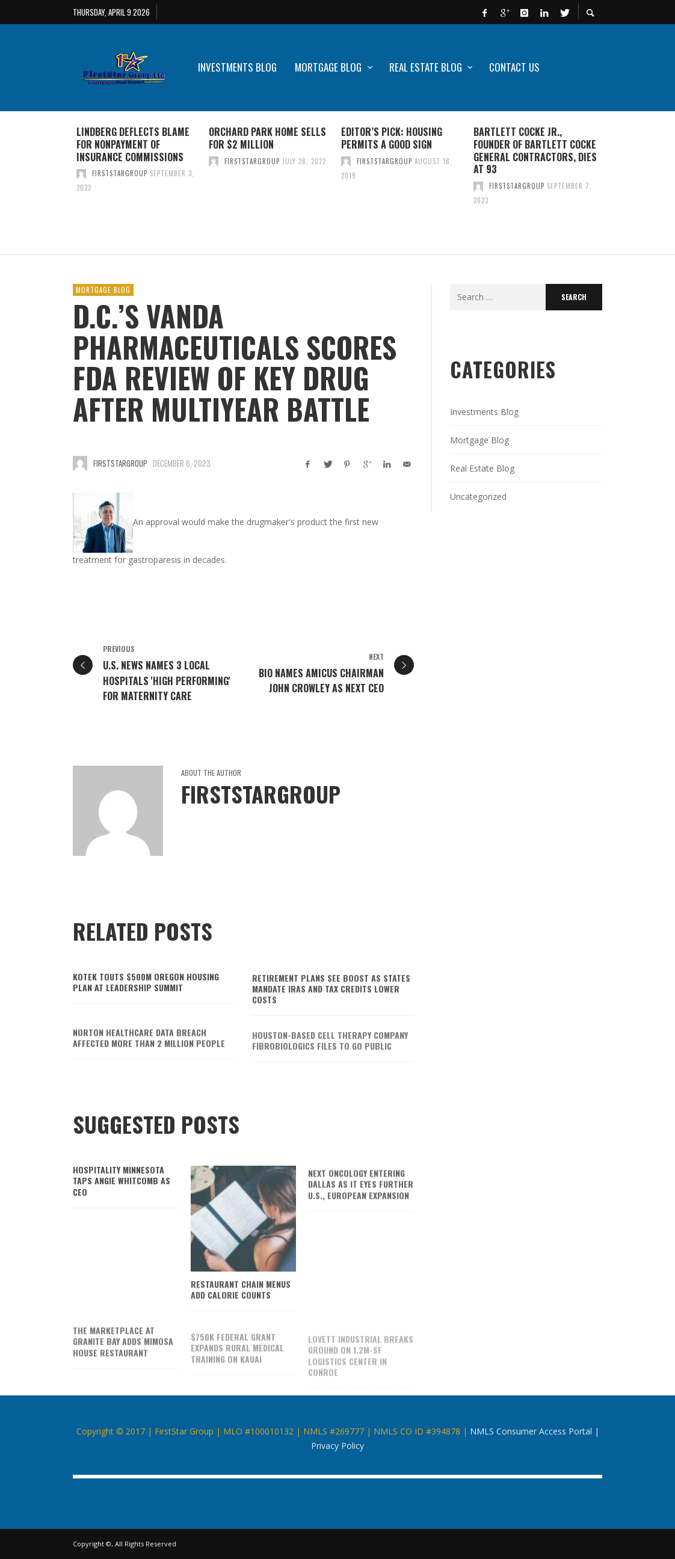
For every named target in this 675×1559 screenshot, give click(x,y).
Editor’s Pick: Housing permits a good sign (391, 138)
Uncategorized (478, 496)
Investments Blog (484, 411)
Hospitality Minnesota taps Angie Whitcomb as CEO (121, 1197)
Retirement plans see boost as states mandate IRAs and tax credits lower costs (331, 1007)
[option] (139, 182)
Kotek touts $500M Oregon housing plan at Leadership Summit (146, 998)
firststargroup (119, 173)
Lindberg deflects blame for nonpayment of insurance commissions (133, 144)
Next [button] (611, 188)
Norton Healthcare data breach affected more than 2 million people (149, 1058)
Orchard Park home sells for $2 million (267, 138)
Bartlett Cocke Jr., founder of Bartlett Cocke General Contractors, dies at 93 (535, 150)
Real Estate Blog (482, 468)
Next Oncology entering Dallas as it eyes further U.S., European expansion (360, 1204)
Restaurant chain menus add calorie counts (241, 1308)
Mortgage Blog (103, 290)
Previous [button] (64, 188)
